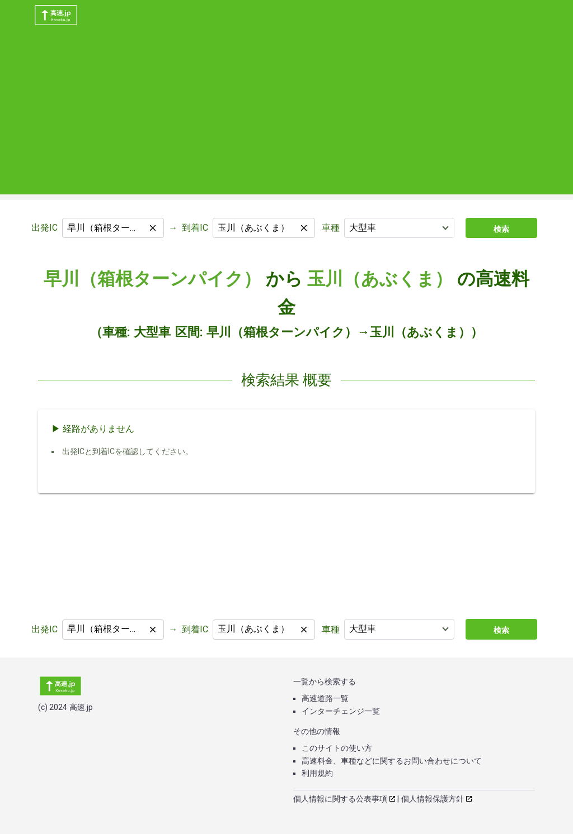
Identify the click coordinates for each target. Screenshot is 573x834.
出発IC (44, 227)
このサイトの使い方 (337, 748)
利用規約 (317, 773)
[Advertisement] (286, 116)
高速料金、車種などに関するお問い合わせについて (392, 760)
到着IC (195, 227)
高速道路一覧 (325, 698)
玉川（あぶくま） (380, 278)
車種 (331, 227)
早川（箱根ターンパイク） (152, 278)
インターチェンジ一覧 (341, 711)
